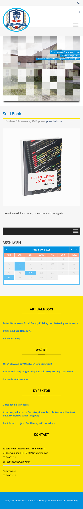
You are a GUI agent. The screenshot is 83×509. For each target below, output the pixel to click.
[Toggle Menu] (75, 25)
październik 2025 (41, 249)
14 (20, 268)
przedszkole (54, 121)
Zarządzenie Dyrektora (16, 404)
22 (30, 273)
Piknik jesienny (11, 338)
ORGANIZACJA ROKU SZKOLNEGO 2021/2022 (27, 363)
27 (9, 277)
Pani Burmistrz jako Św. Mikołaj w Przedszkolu (29, 423)
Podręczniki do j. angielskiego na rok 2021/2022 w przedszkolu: (38, 371)
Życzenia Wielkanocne (15, 379)
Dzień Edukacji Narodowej (17, 330)
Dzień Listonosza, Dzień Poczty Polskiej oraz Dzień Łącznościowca (40, 323)
